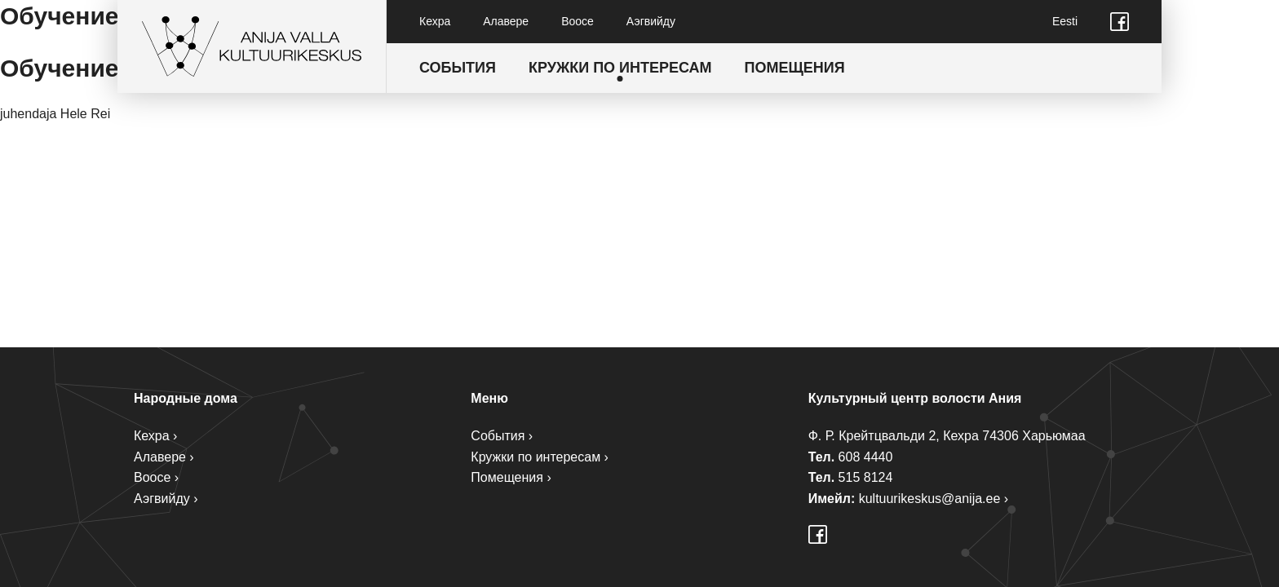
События (457, 68)
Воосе (577, 21)
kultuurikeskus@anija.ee (930, 498)
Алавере (506, 21)
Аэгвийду (650, 21)
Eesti (1065, 21)
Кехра (434, 21)
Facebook (1119, 21)
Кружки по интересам (620, 68)
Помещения (795, 68)
